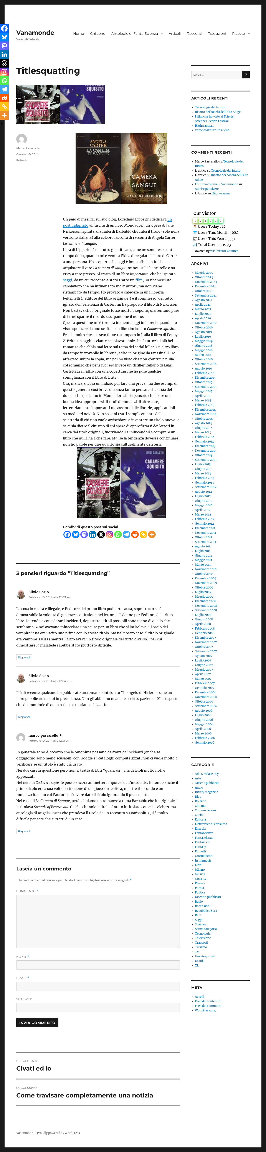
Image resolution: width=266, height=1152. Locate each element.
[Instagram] (109, 534)
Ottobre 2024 (204, 277)
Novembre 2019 (206, 323)
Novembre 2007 (206, 642)
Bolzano (200, 801)
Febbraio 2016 (205, 373)
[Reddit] (135, 534)
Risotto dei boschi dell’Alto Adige (218, 112)
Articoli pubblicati (207, 783)
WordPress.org (205, 1010)
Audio (199, 787)
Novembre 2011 (205, 533)
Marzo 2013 (203, 473)
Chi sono (97, 33)
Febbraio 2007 (205, 683)
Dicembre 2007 (205, 638)
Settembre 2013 (205, 460)
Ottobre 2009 (204, 587)
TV (197, 952)
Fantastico (202, 842)
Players (200, 883)
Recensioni (202, 906)
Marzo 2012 (203, 514)
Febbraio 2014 (204, 437)
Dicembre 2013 (205, 446)
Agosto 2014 (203, 423)
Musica (200, 874)
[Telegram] (126, 534)
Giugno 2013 (203, 469)
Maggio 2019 (204, 341)
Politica (200, 892)
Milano (200, 870)
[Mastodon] (84, 534)
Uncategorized (205, 956)
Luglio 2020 (203, 314)
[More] (152, 534)
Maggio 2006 (204, 724)
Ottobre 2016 (204, 359)
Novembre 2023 (206, 282)
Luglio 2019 (203, 336)
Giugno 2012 (203, 501)
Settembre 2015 (205, 387)
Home (78, 33)
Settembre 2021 (205, 295)
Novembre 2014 (205, 414)
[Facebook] (67, 534)
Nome (22, 956)
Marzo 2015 (203, 400)
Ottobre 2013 (203, 455)
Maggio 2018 (204, 350)
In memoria (203, 860)
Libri (198, 865)
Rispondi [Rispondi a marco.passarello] (24, 831)
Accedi (199, 997)
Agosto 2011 (203, 546)
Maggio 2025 (204, 273)
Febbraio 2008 (205, 628)
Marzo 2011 (203, 565)
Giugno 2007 (204, 665)
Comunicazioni (205, 810)
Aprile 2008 (203, 624)
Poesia (199, 888)
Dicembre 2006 (205, 692)
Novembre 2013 (205, 451)
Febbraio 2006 (205, 738)
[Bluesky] (75, 534)
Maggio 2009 (204, 596)
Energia (200, 828)
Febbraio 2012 (204, 519)
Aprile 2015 (202, 396)
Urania (199, 961)
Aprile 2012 (202, 510)
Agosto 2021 (203, 300)
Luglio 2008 (203, 615)
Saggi (199, 920)
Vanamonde (35, 32)
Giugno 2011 (203, 555)
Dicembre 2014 (205, 409)
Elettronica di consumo (211, 824)
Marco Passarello (28, 148)
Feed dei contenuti (207, 1001)
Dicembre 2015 (205, 378)
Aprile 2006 (203, 729)
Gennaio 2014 (204, 441)
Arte (198, 778)
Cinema (200, 806)
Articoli (175, 33)
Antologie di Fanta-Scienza (134, 33)
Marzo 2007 (203, 679)
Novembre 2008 (206, 606)
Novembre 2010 (205, 569)
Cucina (199, 815)
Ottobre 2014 (204, 419)
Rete (198, 915)
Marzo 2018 (203, 355)
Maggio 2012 (204, 505)
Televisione (203, 938)
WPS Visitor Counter (224, 251)
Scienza (200, 924)
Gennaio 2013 (204, 482)
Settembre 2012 (205, 487)
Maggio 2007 (204, 669)
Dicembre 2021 (205, 286)
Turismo (201, 947)
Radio (199, 901)
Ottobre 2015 (204, 382)
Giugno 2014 (203, 428)
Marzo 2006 (203, 733)
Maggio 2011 (203, 560)
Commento (27, 891)
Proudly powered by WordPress (58, 1133)
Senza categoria (206, 929)
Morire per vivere (207, 189)
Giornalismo (203, 856)
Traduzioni (217, 33)
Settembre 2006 (206, 706)
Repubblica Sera (206, 911)
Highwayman (204, 126)
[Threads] (101, 534)
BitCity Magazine (206, 792)
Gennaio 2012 (204, 523)
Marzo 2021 (203, 309)
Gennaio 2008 (204, 633)
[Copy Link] (143, 534)
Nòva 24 (200, 879)
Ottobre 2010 (204, 574)
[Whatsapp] (118, 534)
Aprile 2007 (203, 674)
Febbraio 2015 (204, 405)
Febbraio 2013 (204, 478)
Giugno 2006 (204, 720)
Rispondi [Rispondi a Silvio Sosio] (24, 657)
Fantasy (200, 847)
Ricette (238, 33)
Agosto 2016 (203, 368)
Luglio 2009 (203, 592)
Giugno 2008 (204, 619)
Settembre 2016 (206, 364)
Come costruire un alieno (212, 130)
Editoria (22, 160)
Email (22, 978)
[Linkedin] (92, 534)
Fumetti (200, 851)
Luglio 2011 (202, 551)
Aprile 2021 (202, 305)
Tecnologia (202, 933)
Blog (198, 797)
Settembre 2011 (205, 542)
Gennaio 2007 (204, 688)
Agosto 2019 (203, 332)
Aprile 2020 (203, 318)
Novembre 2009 (206, 583)
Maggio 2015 (204, 391)
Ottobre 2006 (204, 701)
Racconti (194, 33)
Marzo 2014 (203, 432)
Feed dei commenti (208, 1006)
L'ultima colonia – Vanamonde (216, 184)
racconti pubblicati (208, 897)
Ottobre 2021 (204, 291)
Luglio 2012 (203, 496)
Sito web (24, 999)
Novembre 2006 (206, 697)
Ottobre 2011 (203, 537)
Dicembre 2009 (205, 578)
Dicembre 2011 (205, 528)
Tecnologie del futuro (210, 107)
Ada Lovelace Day (207, 774)
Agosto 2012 (203, 492)
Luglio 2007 (203, 660)
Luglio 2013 (203, 464)
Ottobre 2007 (204, 647)
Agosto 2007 (203, 656)
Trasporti (201, 943)
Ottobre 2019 (204, 327)
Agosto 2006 (204, 711)
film (139, 280)
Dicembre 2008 (205, 601)
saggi (67, 280)
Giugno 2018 (203, 346)
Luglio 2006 (203, 715)
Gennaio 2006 (205, 742)
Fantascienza (204, 833)
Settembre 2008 (206, 610)
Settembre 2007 (206, 651)
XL (197, 965)
